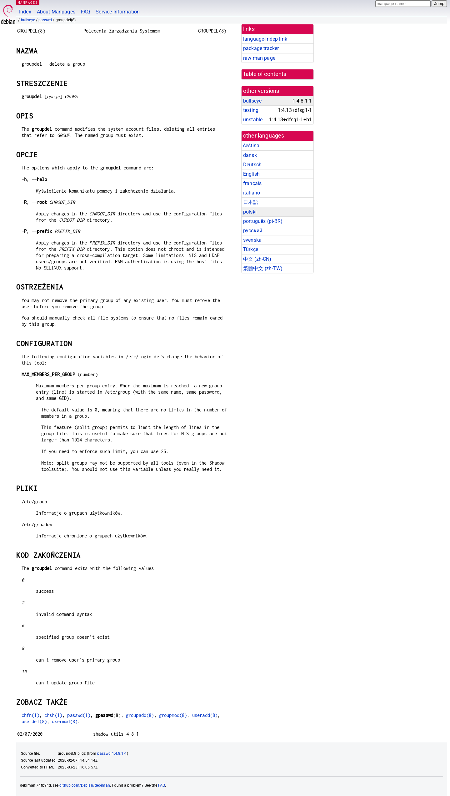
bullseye (28, 20)
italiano (251, 193)
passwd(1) (78, 715)
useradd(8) (205, 715)
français (252, 183)
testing (250, 110)
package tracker (261, 48)
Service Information (118, 12)
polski (250, 212)
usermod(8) (65, 721)
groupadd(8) (140, 715)
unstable (252, 120)
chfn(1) (30, 715)
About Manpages (56, 12)
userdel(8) (34, 721)
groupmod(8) (173, 715)
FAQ (85, 12)
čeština (251, 146)
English (251, 174)
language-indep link (265, 39)
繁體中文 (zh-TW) (262, 268)
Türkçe (250, 249)
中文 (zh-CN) (257, 259)
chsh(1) (53, 715)
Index (25, 12)
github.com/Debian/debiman (84, 785)
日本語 (250, 202)
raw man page (259, 58)
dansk (250, 155)
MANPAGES (28, 2)
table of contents (265, 74)
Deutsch (252, 165)
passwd (45, 20)
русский (252, 231)
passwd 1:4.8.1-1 (112, 753)
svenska (252, 240)
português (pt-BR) (263, 221)
